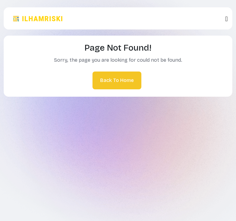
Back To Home (117, 80)
